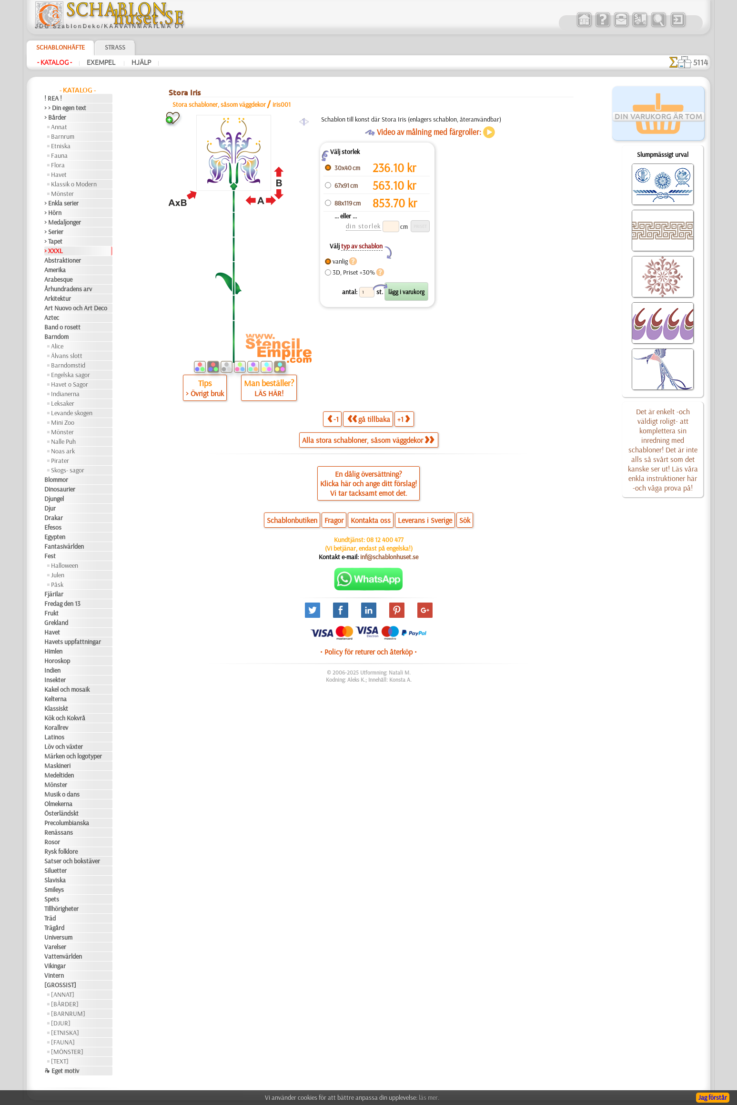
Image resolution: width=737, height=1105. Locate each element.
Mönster (62, 193)
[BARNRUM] (68, 1013)
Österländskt (61, 813)
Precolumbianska (66, 823)
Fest (50, 556)
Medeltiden (59, 775)
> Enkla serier (61, 203)
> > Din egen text (65, 107)
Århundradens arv (68, 289)
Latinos (54, 737)
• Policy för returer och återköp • (368, 651)
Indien (52, 670)
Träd (50, 918)
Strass (115, 47)
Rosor (52, 842)
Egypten (54, 536)
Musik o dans (62, 794)
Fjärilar (53, 594)
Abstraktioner (62, 260)
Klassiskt (56, 708)
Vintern (54, 975)
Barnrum (62, 136)
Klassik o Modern (74, 184)
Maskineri (57, 765)
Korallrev (56, 727)
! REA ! (53, 98)
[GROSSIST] (60, 985)
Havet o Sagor (69, 384)
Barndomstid (68, 365)
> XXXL (53, 250)
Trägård (54, 927)
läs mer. (429, 1097)
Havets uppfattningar (72, 641)
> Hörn (52, 212)
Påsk (57, 584)
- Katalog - (54, 62)
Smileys (54, 889)
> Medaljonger (62, 222)
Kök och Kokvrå (64, 718)
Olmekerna (58, 803)
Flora (58, 165)
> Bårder (55, 117)
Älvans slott (66, 355)
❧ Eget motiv (61, 1070)
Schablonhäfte (60, 47)
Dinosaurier (59, 489)
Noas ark (63, 451)
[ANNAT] (62, 994)
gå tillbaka (368, 418)
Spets (51, 899)
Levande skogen (71, 413)
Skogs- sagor (67, 470)
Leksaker (62, 403)
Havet (59, 174)
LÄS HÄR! (268, 393)
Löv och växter (63, 746)
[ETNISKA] (65, 1032)
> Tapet (53, 241)
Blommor (56, 479)
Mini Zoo (62, 422)
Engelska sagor (70, 374)
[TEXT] (60, 1061)
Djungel (54, 498)
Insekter (55, 679)
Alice (57, 346)
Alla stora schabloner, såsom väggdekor (368, 440)
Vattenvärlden (63, 956)
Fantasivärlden (64, 546)
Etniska (61, 146)
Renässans (58, 832)
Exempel (102, 62)
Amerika (55, 270)
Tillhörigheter (61, 908)
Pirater (60, 460)
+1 (403, 418)
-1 (333, 418)
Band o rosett (62, 327)
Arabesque (58, 279)
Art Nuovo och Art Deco (75, 308)
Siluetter (55, 870)
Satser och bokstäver (72, 861)
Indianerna (65, 393)
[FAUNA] (63, 1042)
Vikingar (55, 966)
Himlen (53, 651)
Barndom (56, 336)
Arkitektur (57, 298)
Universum (58, 937)
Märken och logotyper (73, 756)
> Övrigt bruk (205, 393)
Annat (59, 127)
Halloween (64, 565)
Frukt (51, 613)
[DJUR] (61, 1023)
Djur (50, 508)
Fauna (59, 155)
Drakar (53, 517)
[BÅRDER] (65, 1004)
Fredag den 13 (62, 603)
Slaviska (55, 880)
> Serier (53, 231)
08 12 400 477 (385, 539)
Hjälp (141, 62)
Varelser (55, 946)
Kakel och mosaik (67, 689)
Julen (57, 575)
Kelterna (55, 699)
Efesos (52, 527)
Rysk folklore (61, 851)
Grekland (56, 622)
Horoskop (57, 660)
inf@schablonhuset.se (389, 556)
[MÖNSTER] (67, 1051)
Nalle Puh (63, 441)
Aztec (51, 317)
